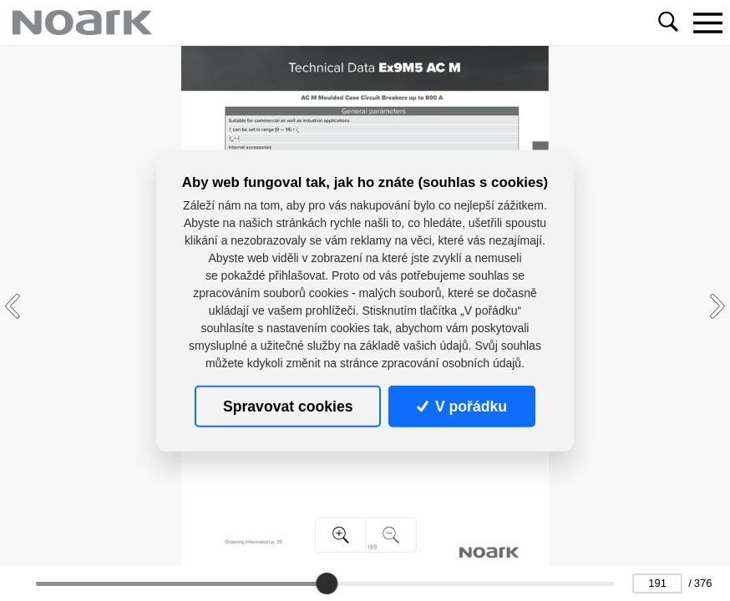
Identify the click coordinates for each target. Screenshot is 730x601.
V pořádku (462, 405)
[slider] (327, 583)
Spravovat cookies (287, 405)
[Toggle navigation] (707, 22)
